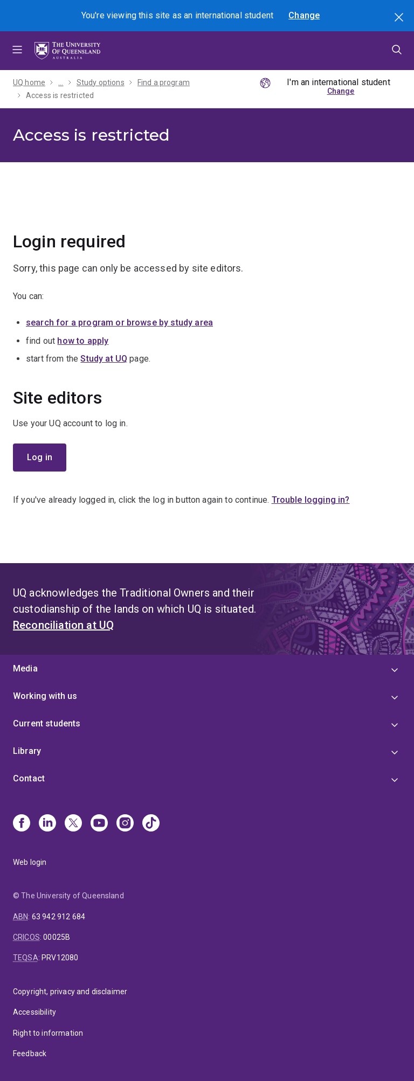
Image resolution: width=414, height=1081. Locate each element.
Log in (39, 457)
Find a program (163, 82)
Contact (29, 778)
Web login (29, 862)
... (60, 82)
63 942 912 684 (58, 916)
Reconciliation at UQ (63, 625)
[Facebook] (21, 823)
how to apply (82, 341)
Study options (101, 82)
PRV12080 (60, 957)
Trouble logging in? (311, 500)
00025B (56, 937)
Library (27, 751)
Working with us (45, 696)
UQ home (29, 82)
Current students (47, 723)
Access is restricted (60, 95)
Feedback (29, 1053)
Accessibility (34, 1012)
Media (25, 668)
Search (400, 18)
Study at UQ (103, 359)
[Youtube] (99, 823)
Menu (17, 50)
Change (304, 15)
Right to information (48, 1033)
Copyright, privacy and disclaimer (70, 991)
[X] (73, 823)
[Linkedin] (47, 823)
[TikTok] (151, 823)
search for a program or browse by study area (119, 322)
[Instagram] (125, 823)
